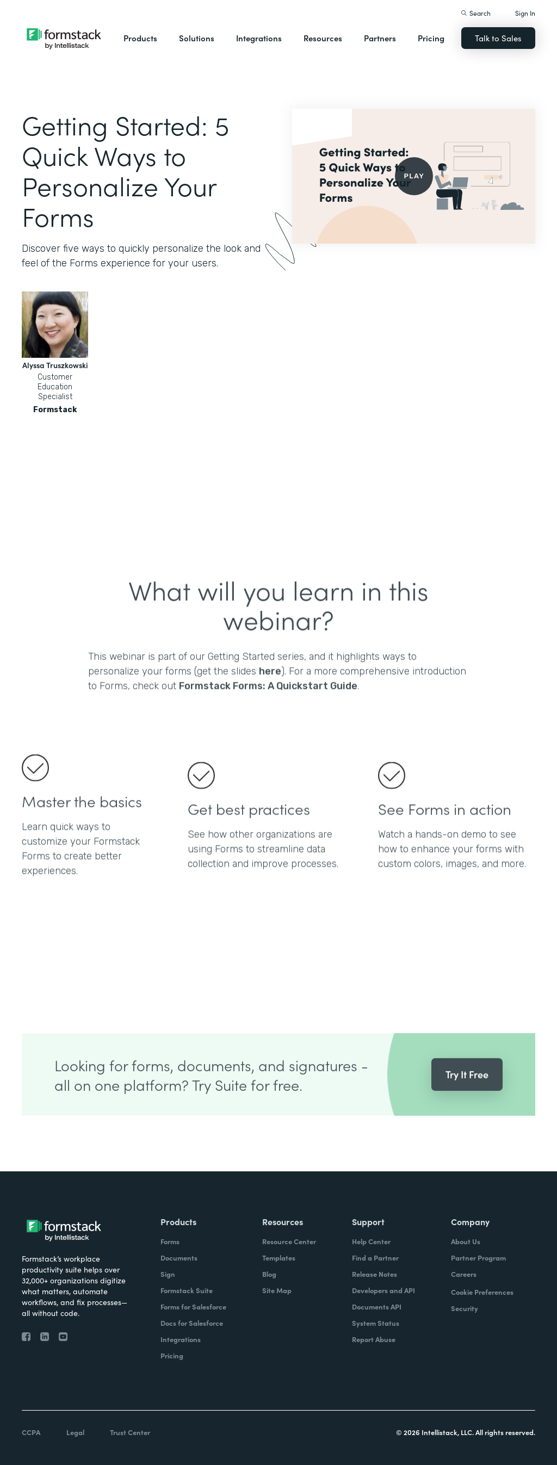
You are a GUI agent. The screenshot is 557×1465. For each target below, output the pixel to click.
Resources (323, 38)
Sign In (525, 12)
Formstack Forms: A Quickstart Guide (268, 706)
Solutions (196, 38)
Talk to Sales (498, 38)
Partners (380, 38)
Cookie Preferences (482, 1292)
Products (140, 38)
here (270, 692)
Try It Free (466, 1095)
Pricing (431, 38)
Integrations (259, 38)
